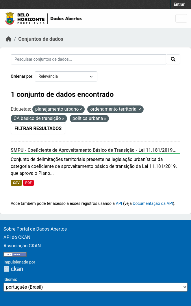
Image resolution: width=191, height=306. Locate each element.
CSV (16, 183)
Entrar (179, 4)
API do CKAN (16, 237)
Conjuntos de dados (40, 39)
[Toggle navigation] (181, 18)
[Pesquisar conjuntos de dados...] (88, 59)
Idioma (9, 279)
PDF (28, 183)
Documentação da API (153, 203)
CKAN (13, 269)
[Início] (9, 39)
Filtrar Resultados (38, 128)
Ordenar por (21, 76)
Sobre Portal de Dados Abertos (35, 229)
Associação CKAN (22, 245)
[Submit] (173, 59)
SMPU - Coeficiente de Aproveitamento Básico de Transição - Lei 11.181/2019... (94, 150)
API (119, 203)
